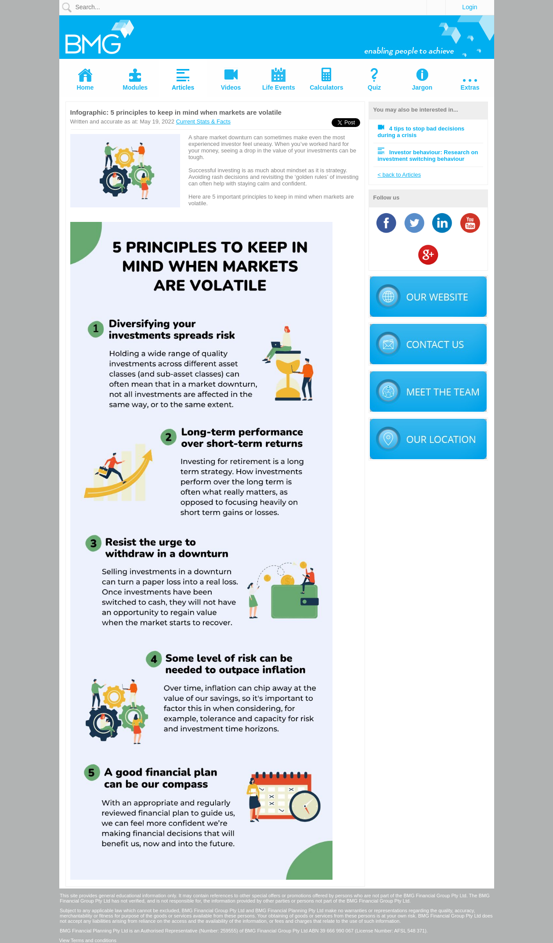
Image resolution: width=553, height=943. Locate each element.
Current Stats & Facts (203, 121)
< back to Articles (399, 174)
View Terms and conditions (87, 940)
